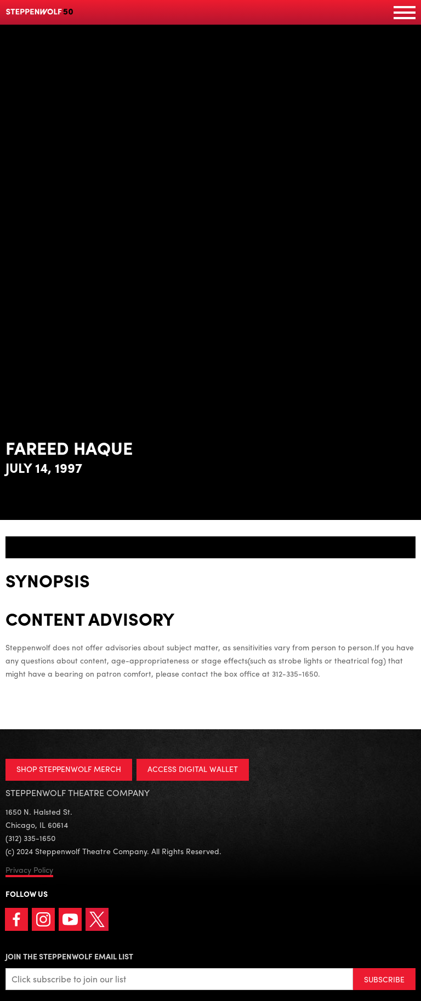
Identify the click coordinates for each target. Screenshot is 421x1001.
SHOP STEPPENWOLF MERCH (68, 768)
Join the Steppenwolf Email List (69, 956)
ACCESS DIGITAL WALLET (192, 768)
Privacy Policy (29, 869)
